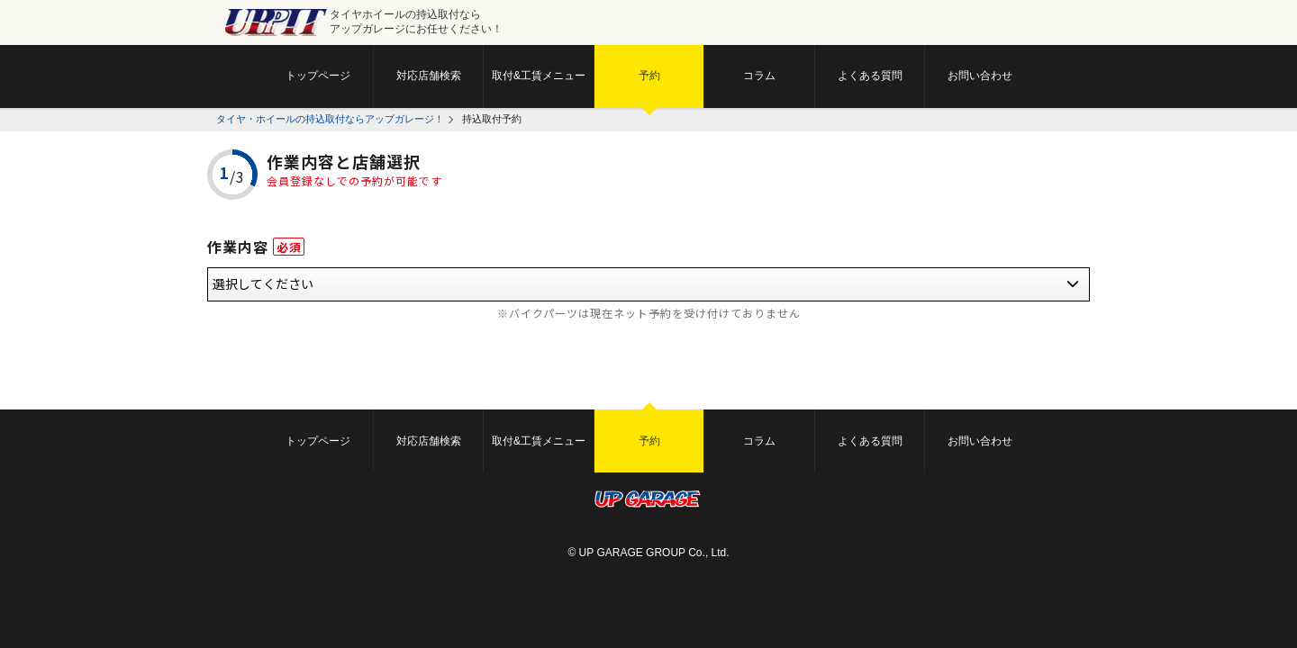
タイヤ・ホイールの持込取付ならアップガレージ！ (330, 118)
